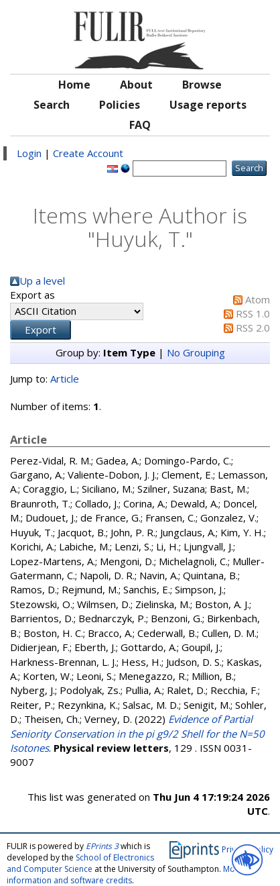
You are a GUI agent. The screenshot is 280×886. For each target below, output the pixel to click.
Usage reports (208, 104)
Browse (202, 84)
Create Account (88, 153)
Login (29, 153)
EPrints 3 (102, 846)
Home (74, 84)
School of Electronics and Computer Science (80, 863)
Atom (257, 299)
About (136, 84)
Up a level (42, 280)
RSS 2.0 (253, 327)
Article (64, 378)
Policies (119, 104)
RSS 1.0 (253, 313)
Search (51, 104)
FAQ (140, 124)
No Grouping (196, 352)
